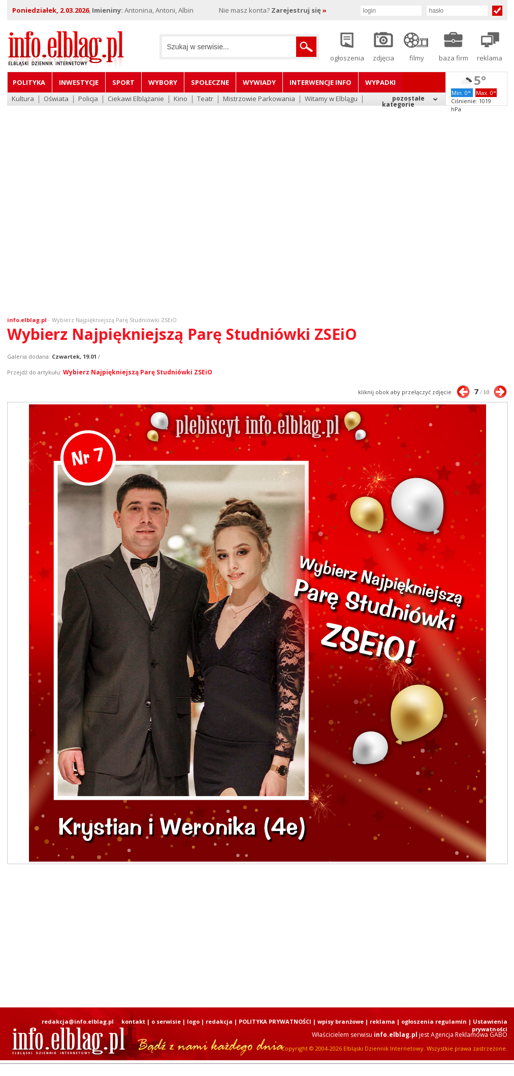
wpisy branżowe (340, 1021)
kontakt (133, 1021)
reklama (382, 1021)
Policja (88, 99)
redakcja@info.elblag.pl (78, 1021)
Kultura (23, 99)
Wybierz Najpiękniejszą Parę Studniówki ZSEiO (114, 320)
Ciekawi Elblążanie (136, 99)
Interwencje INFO (320, 82)
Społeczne (210, 82)
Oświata (56, 99)
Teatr (205, 99)
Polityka (29, 82)
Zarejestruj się (299, 10)
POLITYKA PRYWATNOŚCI (275, 1021)
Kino (180, 99)
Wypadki (380, 82)
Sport (123, 82)
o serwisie (166, 1021)
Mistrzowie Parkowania (259, 99)
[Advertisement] (95, 204)
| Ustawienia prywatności (487, 1025)
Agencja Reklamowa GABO (469, 1034)
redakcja (219, 1021)
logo (193, 1021)
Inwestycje (79, 82)
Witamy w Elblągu (331, 99)
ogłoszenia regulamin (434, 1021)
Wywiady (259, 82)
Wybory (162, 82)
